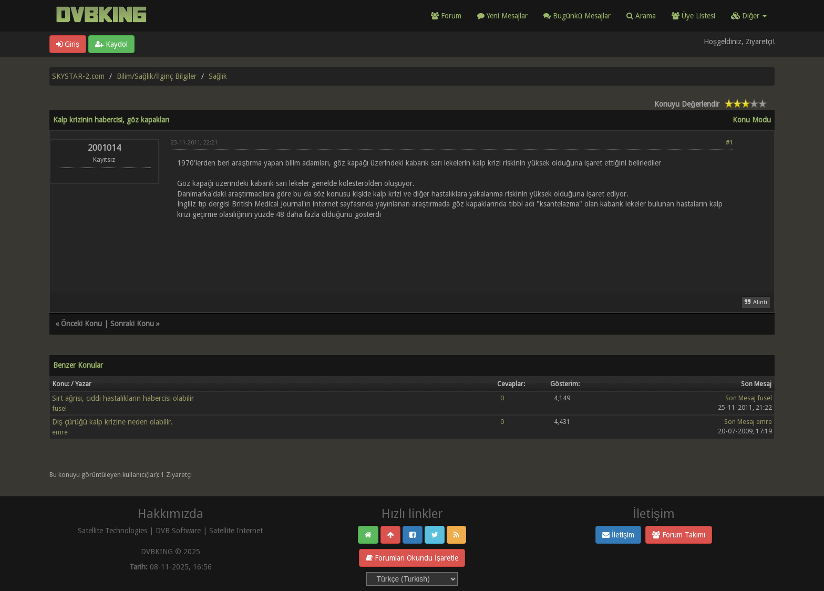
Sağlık (218, 76)
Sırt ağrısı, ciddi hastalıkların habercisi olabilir (123, 398)
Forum (446, 16)
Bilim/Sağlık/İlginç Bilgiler (157, 76)
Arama (641, 16)
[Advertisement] (452, 249)
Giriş (67, 44)
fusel (59, 408)
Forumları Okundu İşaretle (412, 558)
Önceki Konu (81, 323)
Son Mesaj (740, 398)
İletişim (618, 535)
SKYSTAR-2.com (78, 76)
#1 (729, 142)
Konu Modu (752, 120)
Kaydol (111, 44)
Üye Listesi (693, 16)
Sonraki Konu (132, 323)
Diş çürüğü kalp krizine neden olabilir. (112, 422)
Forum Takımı (678, 535)
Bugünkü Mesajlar (577, 16)
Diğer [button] (749, 16)
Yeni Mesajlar (502, 16)
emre (60, 432)
